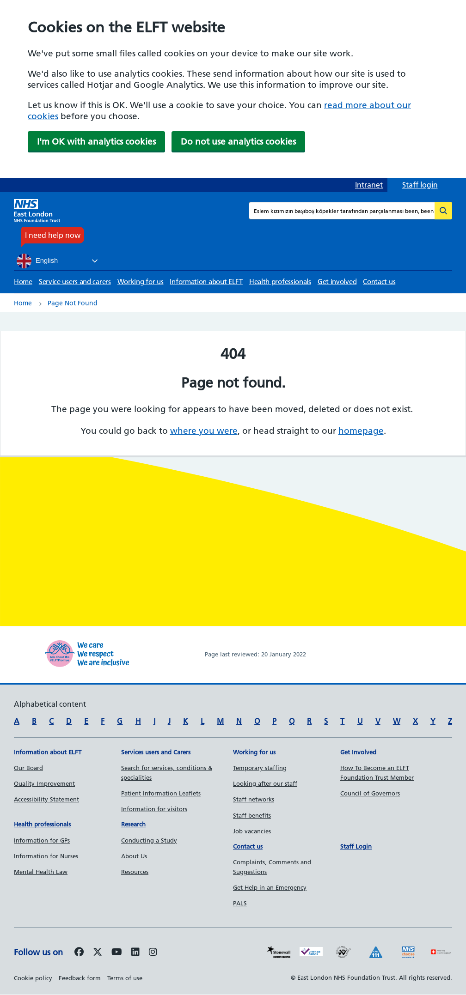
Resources (134, 871)
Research (133, 824)
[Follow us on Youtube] (116, 952)
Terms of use (124, 978)
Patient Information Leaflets (161, 793)
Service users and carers (75, 281)
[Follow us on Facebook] (79, 952)
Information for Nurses (46, 856)
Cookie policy (33, 978)
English (37, 261)
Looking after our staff (265, 783)
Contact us (379, 281)
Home (23, 281)
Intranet (369, 184)
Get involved (337, 281)
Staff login (420, 184)
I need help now (52, 235)
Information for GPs (42, 840)
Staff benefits (252, 815)
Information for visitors (154, 809)
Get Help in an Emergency (270, 887)
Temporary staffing (260, 767)
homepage (361, 430)
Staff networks (253, 799)
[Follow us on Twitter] (97, 952)
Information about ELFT (206, 281)
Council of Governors (370, 793)
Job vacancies (252, 831)
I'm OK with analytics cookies (96, 141)
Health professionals (280, 281)
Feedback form (80, 978)
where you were (204, 430)
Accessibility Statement (46, 799)
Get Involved (358, 752)
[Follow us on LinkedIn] (135, 952)
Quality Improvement (44, 783)
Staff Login (356, 846)
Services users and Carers (155, 752)
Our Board (28, 767)
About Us (134, 856)
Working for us (140, 281)
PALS (240, 903)
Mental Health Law (40, 871)
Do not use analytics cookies (238, 141)
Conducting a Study (149, 840)
